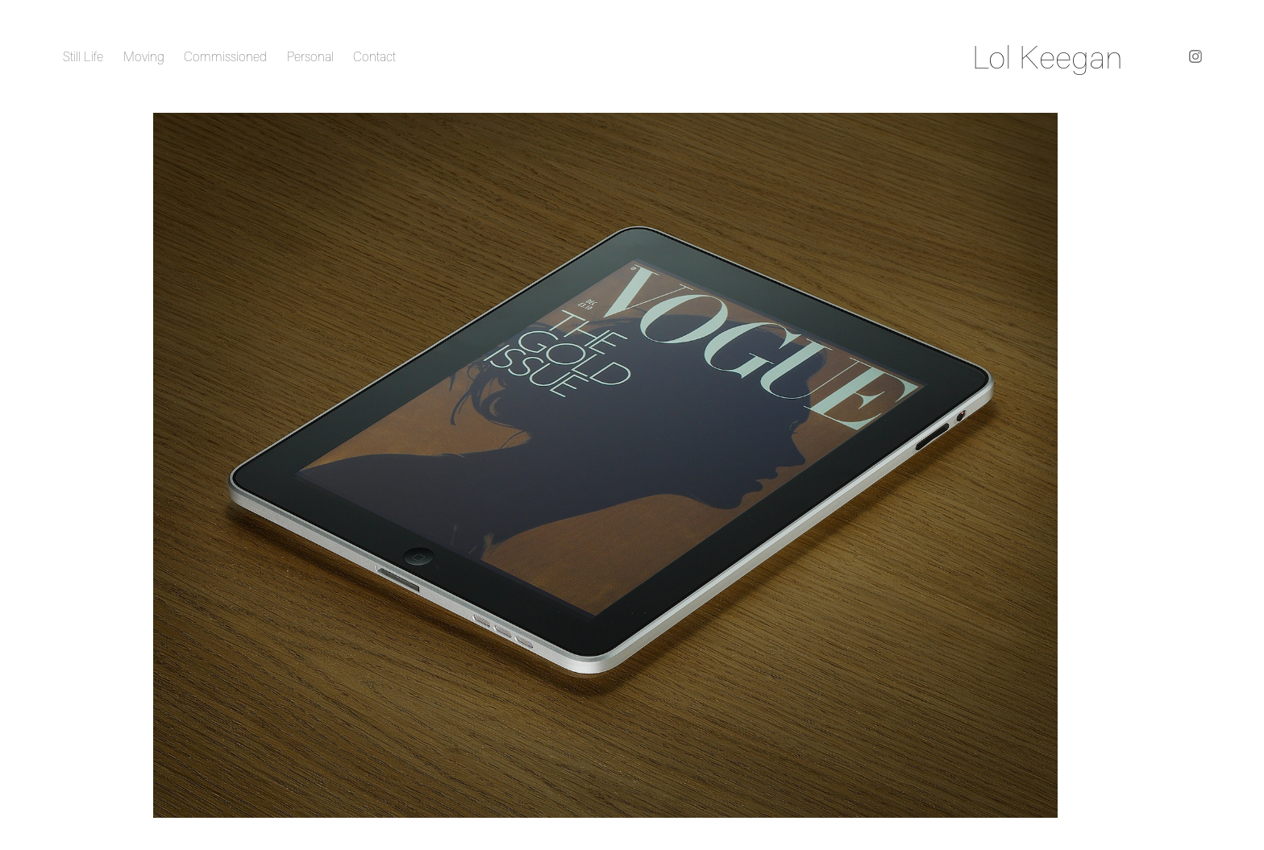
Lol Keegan (1047, 56)
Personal (310, 56)
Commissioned (225, 56)
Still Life (83, 56)
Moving (143, 56)
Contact (374, 56)
